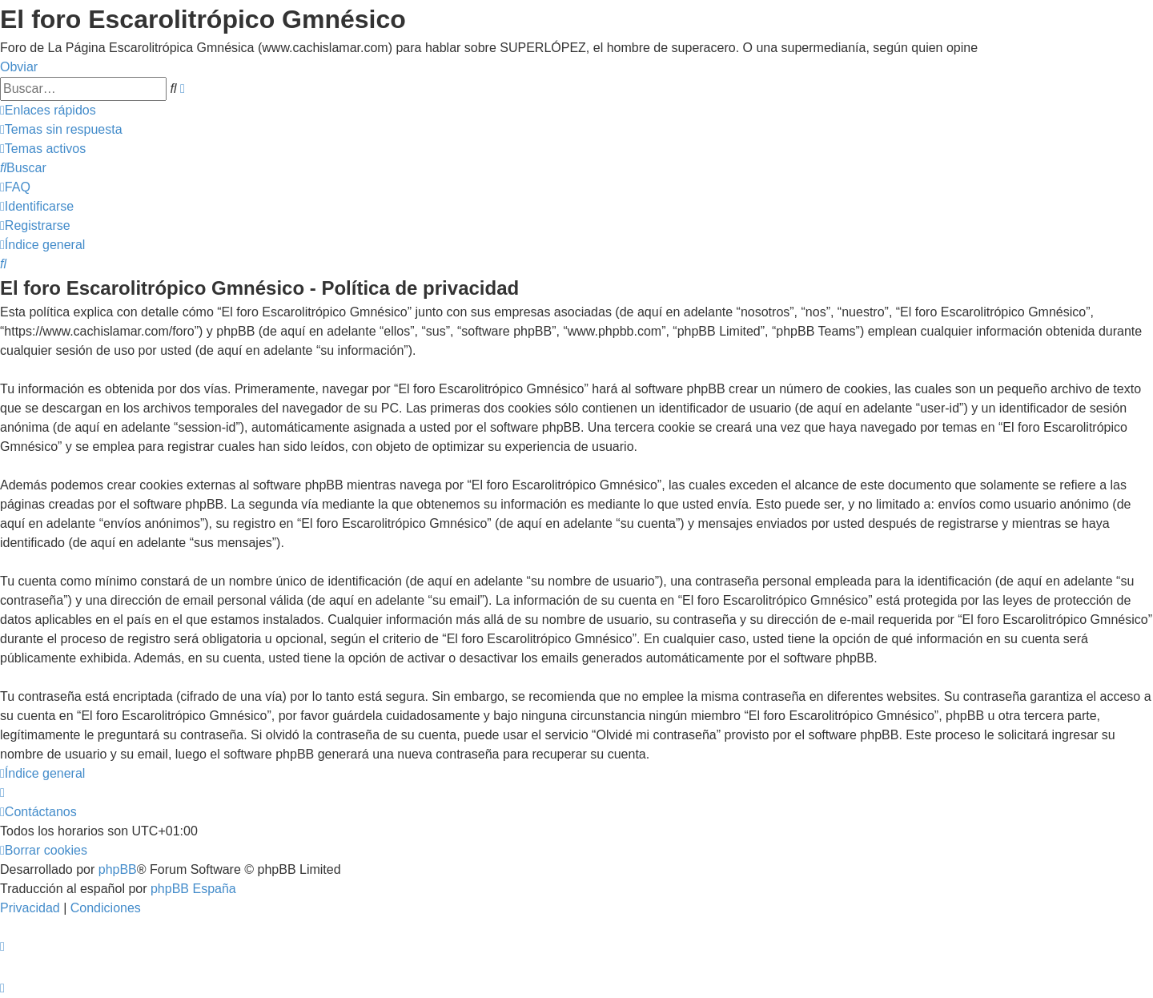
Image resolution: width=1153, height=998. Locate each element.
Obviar (19, 67)
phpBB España (193, 888)
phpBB (117, 869)
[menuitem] (61, 129)
